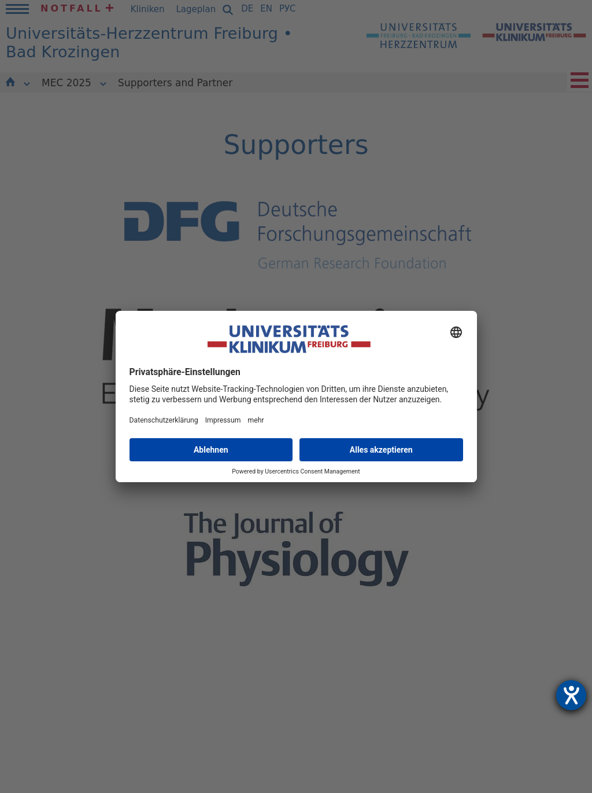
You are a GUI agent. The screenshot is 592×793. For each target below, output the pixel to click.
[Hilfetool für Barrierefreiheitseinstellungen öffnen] (571, 695)
